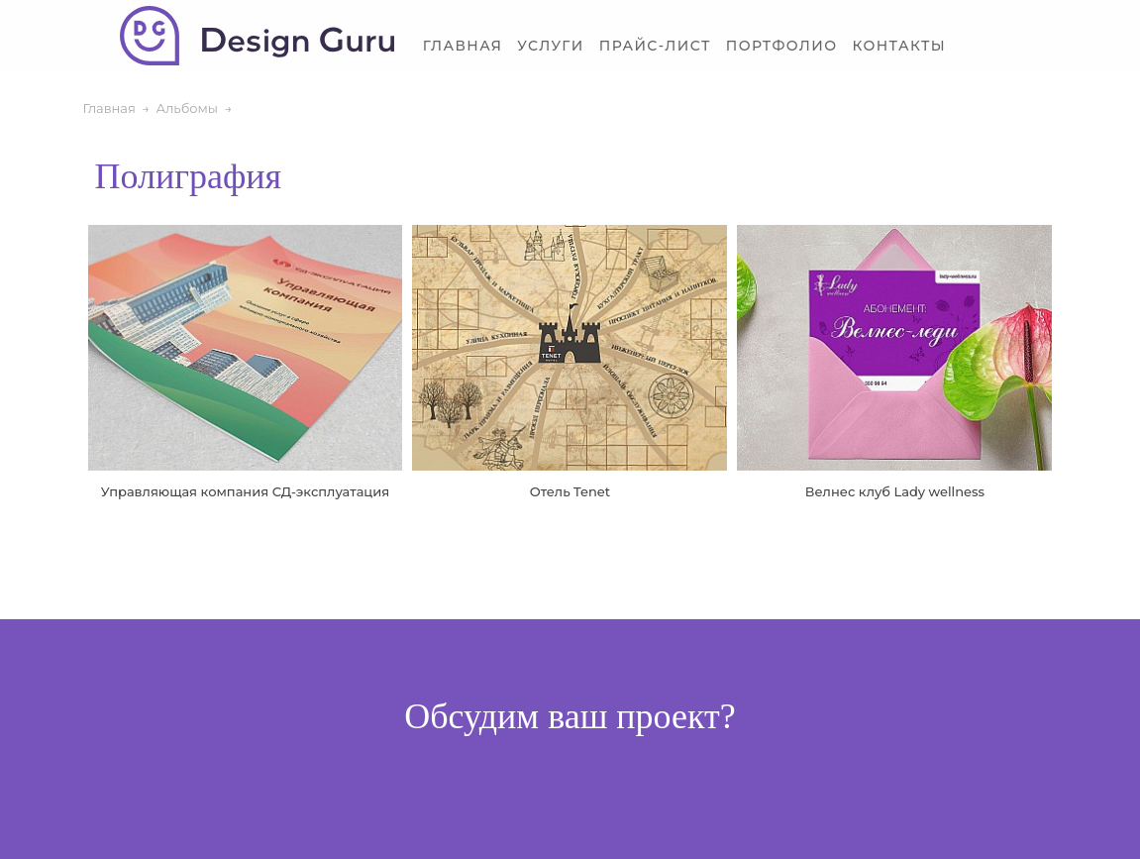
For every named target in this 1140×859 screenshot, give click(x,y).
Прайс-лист (655, 46)
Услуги (550, 46)
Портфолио (782, 46)
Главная (463, 46)
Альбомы (186, 108)
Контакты (899, 46)
